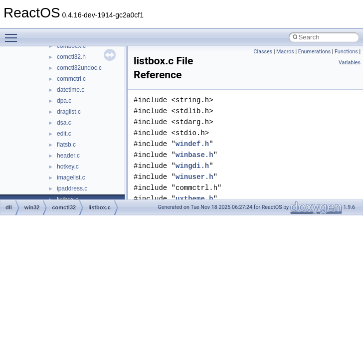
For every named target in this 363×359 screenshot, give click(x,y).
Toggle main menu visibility (13, 33)
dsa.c (64, 122)
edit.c (64, 133)
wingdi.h (192, 166)
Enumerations (314, 51)
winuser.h (194, 176)
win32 (32, 207)
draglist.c (69, 111)
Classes (263, 51)
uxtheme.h (194, 198)
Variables (350, 62)
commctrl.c (71, 78)
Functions (346, 51)
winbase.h (194, 155)
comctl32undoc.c (79, 67)
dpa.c (64, 100)
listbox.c (99, 207)
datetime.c (70, 89)
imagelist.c (71, 177)
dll (8, 207)
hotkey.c (68, 166)
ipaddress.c (72, 188)
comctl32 (64, 207)
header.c (68, 155)
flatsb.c (66, 144)
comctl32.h (71, 56)
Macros (285, 51)
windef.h (192, 144)
